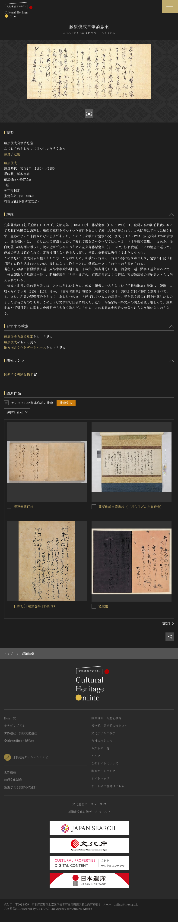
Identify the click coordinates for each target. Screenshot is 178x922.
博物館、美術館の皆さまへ (109, 725)
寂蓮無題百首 (23, 506)
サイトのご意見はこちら (107, 786)
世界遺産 (10, 772)
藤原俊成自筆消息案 (18, 336)
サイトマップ (100, 778)
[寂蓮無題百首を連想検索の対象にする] (9, 506)
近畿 (16, 154)
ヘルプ (95, 756)
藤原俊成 (10, 163)
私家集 (103, 606)
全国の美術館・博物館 (19, 740)
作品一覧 (10, 718)
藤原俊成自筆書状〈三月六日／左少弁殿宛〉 (131, 506)
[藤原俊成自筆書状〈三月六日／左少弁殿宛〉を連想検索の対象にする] (94, 506)
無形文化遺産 (13, 779)
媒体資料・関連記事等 (106, 718)
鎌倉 (7, 154)
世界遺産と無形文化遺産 (20, 733)
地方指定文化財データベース (25, 347)
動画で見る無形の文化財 (20, 787)
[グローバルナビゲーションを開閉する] (170, 6)
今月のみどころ (101, 740)
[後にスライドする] (168, 623)
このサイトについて (104, 763)
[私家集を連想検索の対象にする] (94, 606)
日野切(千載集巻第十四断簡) (34, 606)
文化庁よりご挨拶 (103, 733)
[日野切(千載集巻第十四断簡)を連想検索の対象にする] (9, 606)
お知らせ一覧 (100, 748)
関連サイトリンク (103, 771)
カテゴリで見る (14, 725)
